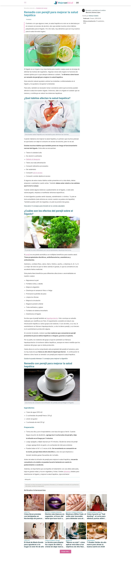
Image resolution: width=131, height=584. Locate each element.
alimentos (67, 471)
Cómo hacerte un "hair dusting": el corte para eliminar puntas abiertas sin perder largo (97, 516)
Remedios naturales (29, 8)
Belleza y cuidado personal (53, 512)
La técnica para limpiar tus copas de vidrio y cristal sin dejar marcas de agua (54, 544)
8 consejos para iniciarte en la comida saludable (48, 206)
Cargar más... (65, 551)
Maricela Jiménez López (93, 12)
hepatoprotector (52, 318)
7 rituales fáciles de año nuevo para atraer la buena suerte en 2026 (96, 544)
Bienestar (69, 540)
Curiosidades (91, 540)
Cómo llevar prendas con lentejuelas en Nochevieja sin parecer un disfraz (33, 516)
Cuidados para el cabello (94, 512)
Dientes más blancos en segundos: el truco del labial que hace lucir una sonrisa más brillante (55, 516)
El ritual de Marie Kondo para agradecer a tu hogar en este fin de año (34, 544)
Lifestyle (27, 512)
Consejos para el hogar (52, 540)
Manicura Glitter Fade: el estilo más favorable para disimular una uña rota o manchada (76, 516)
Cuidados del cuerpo (41, 8)
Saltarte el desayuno (33, 159)
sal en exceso (37, 173)
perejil (28, 254)
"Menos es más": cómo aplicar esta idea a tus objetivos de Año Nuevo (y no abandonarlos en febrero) (76, 544)
